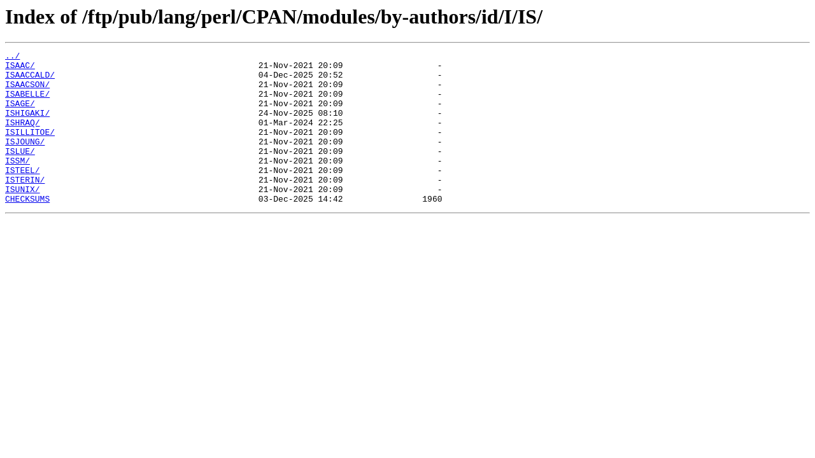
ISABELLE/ (27, 103)
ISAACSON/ (27, 91)
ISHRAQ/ (22, 137)
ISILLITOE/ (30, 149)
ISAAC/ (20, 68)
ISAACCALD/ (30, 80)
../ (12, 57)
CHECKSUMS (27, 229)
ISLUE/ (20, 171)
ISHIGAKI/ (27, 126)
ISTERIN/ (25, 206)
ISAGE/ (20, 114)
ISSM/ (17, 183)
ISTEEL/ (22, 194)
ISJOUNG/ (25, 160)
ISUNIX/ (22, 217)
